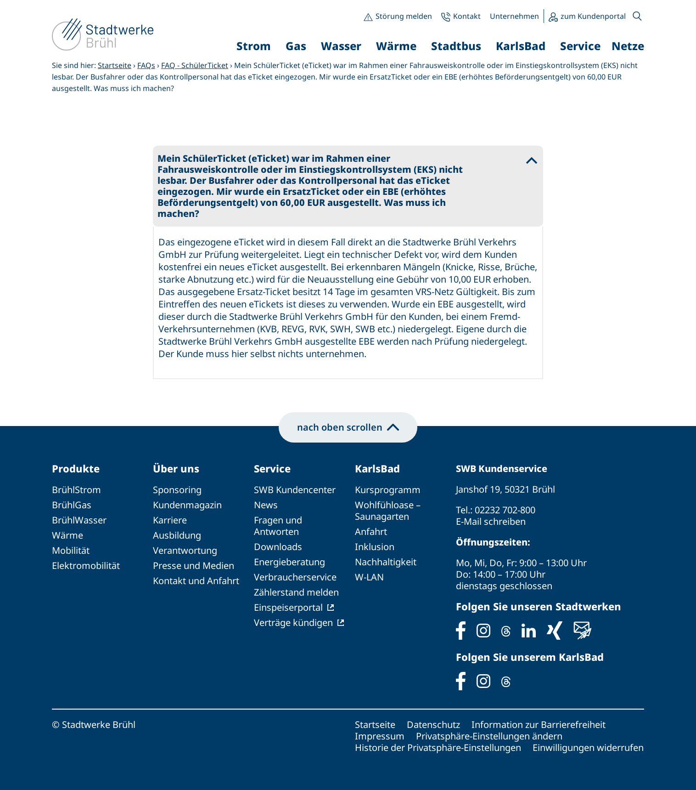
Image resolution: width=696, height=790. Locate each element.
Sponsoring (177, 489)
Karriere (170, 520)
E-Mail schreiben (491, 521)
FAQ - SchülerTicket (194, 65)
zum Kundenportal (593, 16)
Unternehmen (514, 16)
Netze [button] (628, 45)
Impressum (379, 736)
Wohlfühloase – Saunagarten (388, 511)
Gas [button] (296, 45)
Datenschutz (433, 724)
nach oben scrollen (348, 427)
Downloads (278, 546)
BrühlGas (71, 505)
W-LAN (369, 577)
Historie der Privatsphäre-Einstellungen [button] (438, 747)
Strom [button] (253, 45)
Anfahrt (371, 531)
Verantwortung (185, 550)
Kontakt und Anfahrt (196, 580)
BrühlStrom (76, 489)
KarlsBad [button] (520, 45)
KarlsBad (377, 468)
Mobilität (71, 550)
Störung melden (404, 16)
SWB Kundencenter (295, 489)
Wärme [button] (396, 45)
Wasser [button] (341, 45)
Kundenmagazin (187, 505)
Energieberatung (289, 562)
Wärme (67, 535)
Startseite (114, 65)
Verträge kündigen (293, 622)
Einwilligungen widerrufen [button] (588, 747)
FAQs (146, 65)
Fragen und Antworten (278, 526)
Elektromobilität (86, 565)
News (266, 505)
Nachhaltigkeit (385, 562)
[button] (637, 16)
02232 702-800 (505, 510)
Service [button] (580, 45)
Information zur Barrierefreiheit (538, 724)
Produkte (76, 468)
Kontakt (467, 16)
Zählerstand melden (296, 592)
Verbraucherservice (295, 577)
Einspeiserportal (288, 607)
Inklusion (374, 546)
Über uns (176, 468)
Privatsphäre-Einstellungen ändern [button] (489, 736)
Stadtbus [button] (456, 45)
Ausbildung (177, 535)
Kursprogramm (388, 489)
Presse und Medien (193, 565)
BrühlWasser (79, 520)
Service (272, 468)
